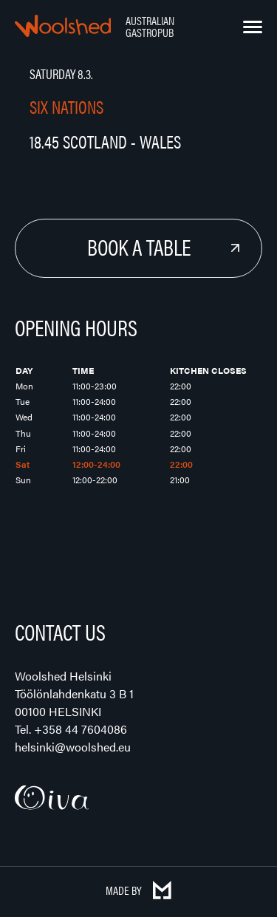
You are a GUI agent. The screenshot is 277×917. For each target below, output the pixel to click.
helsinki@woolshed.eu (73, 746)
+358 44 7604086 (80, 728)
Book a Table (139, 246)
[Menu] (252, 27)
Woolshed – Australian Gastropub (63, 26)
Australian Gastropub (150, 26)
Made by (138, 890)
